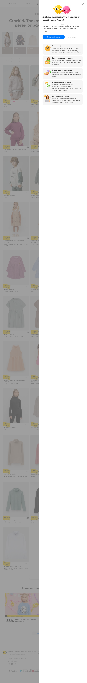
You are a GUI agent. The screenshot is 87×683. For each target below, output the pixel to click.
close (83, 3)
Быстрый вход (53, 37)
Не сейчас (71, 37)
